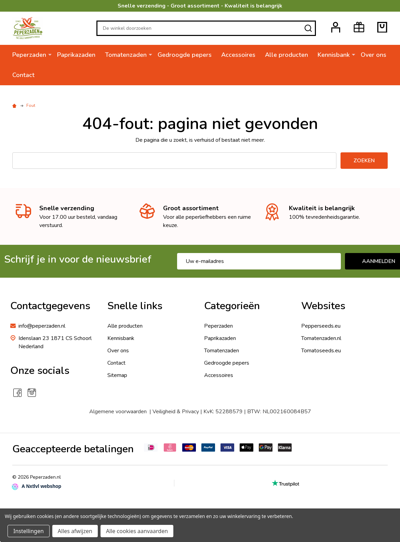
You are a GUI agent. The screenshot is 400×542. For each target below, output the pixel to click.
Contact (23, 75)
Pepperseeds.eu (321, 326)
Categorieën (232, 306)
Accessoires (238, 55)
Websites (323, 306)
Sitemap (117, 375)
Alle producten (286, 55)
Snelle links (134, 306)
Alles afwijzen (75, 531)
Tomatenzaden (126, 55)
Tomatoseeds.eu (321, 350)
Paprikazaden (76, 55)
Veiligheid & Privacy (175, 411)
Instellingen (28, 531)
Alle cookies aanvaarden (137, 531)
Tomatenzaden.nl (321, 338)
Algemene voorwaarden (118, 411)
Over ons (373, 55)
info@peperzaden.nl (41, 326)
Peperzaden (29, 55)
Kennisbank (334, 55)
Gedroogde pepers (185, 55)
